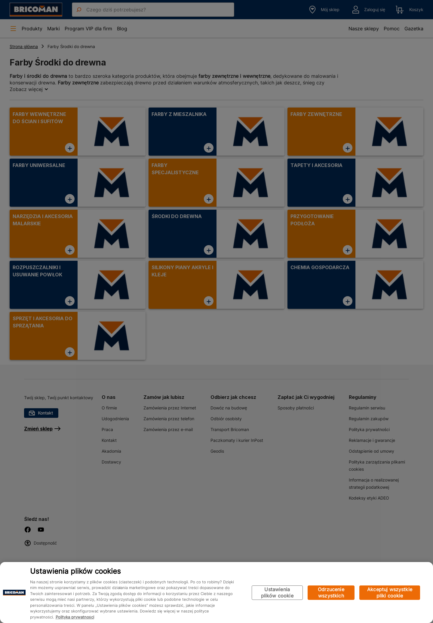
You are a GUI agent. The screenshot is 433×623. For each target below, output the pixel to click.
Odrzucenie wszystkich (331, 592)
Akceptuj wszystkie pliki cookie (389, 592)
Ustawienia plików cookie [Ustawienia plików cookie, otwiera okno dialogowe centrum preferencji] (277, 592)
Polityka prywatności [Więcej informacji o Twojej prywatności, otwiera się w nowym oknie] (75, 617)
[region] (216, 592)
